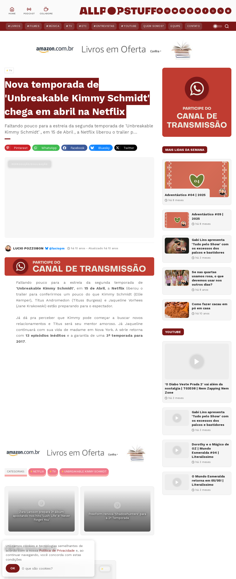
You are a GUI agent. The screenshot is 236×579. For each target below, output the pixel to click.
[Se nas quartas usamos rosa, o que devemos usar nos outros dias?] (177, 278)
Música (54, 26)
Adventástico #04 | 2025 (185, 195)
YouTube (130, 26)
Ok (12, 568)
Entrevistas (105, 26)
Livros (15, 26)
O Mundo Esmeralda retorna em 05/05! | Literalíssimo (208, 480)
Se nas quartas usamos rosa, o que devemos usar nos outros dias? (208, 278)
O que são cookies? (37, 568)
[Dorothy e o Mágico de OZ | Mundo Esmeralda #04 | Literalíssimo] (177, 450)
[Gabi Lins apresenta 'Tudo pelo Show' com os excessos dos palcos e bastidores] (177, 246)
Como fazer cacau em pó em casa (209, 306)
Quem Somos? (153, 26)
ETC (84, 26)
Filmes (34, 26)
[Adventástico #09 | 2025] (177, 220)
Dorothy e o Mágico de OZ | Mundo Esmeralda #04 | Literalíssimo (210, 450)
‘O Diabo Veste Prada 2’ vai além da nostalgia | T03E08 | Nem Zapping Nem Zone (197, 388)
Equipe (175, 26)
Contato (193, 26)
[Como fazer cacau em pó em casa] (177, 310)
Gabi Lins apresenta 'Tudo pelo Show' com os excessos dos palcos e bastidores (210, 246)
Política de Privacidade (57, 550)
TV (70, 26)
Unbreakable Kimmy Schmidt (85, 471)
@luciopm (57, 248)
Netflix (38, 471)
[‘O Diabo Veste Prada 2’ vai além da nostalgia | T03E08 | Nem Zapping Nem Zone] (197, 361)
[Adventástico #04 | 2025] (197, 179)
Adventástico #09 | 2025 (207, 216)
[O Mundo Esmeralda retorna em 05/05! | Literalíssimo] (177, 482)
